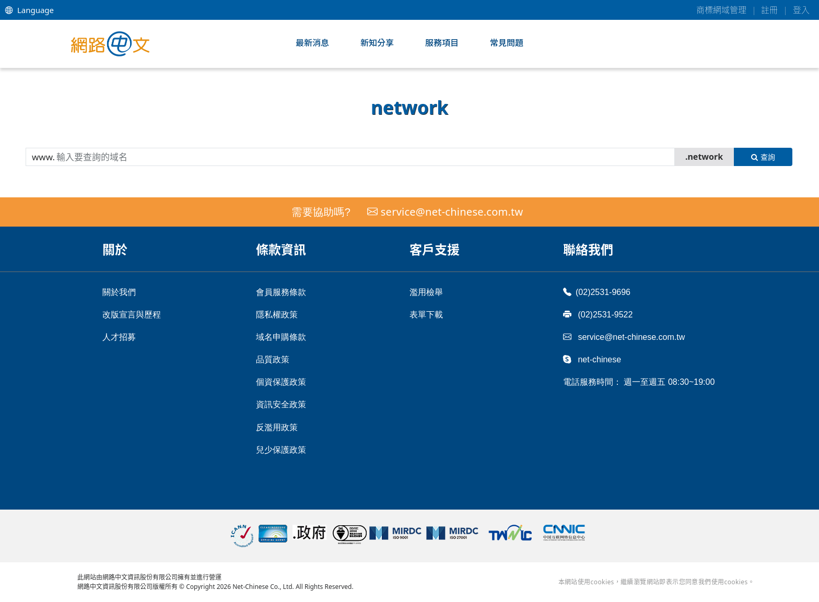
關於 (114, 249)
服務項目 (442, 43)
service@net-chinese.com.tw (452, 212)
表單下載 (426, 314)
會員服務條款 (281, 292)
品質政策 (272, 359)
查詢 (763, 157)
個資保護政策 (281, 381)
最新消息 (312, 43)
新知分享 (377, 43)
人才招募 (119, 337)
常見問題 (506, 43)
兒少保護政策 (281, 449)
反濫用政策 (277, 427)
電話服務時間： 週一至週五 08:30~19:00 (639, 381)
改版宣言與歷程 (131, 314)
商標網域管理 (721, 10)
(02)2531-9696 (596, 292)
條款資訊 (281, 249)
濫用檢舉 (426, 292)
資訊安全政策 (281, 404)
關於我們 (119, 292)
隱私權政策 (277, 314)
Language (29, 10)
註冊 (769, 10)
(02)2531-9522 (598, 314)
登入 (801, 10)
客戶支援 (435, 249)
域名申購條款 (281, 337)
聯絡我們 (588, 249)
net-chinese (592, 359)
